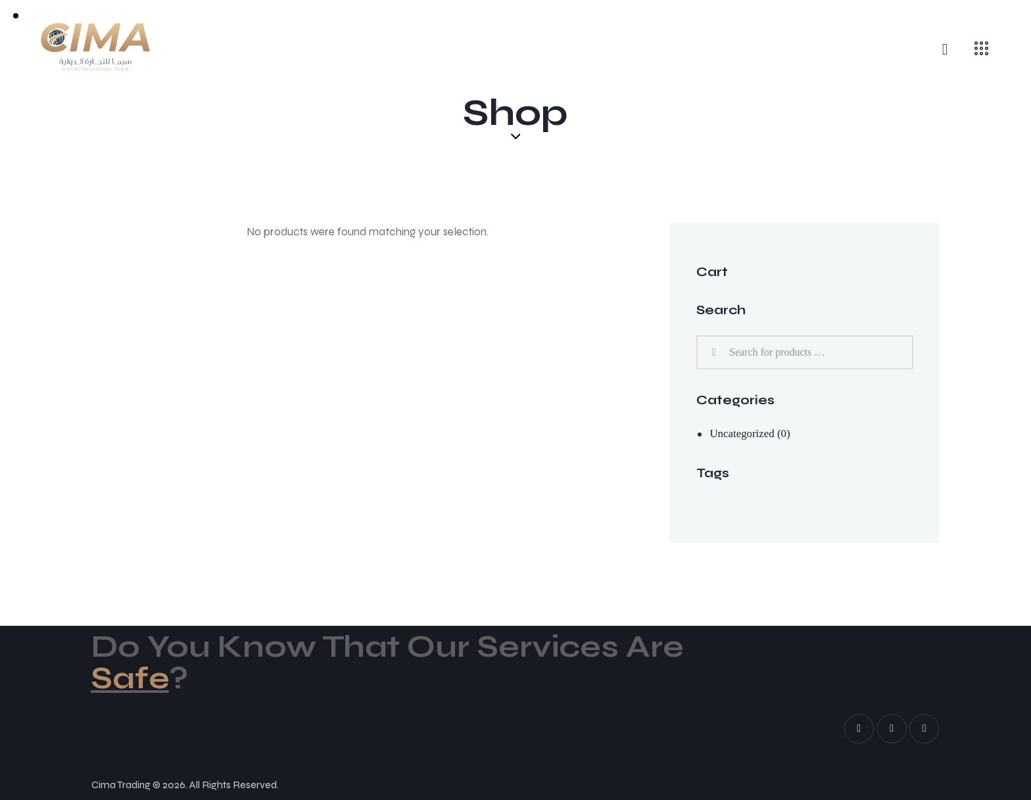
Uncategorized (742, 433)
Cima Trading (121, 785)
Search (712, 353)
